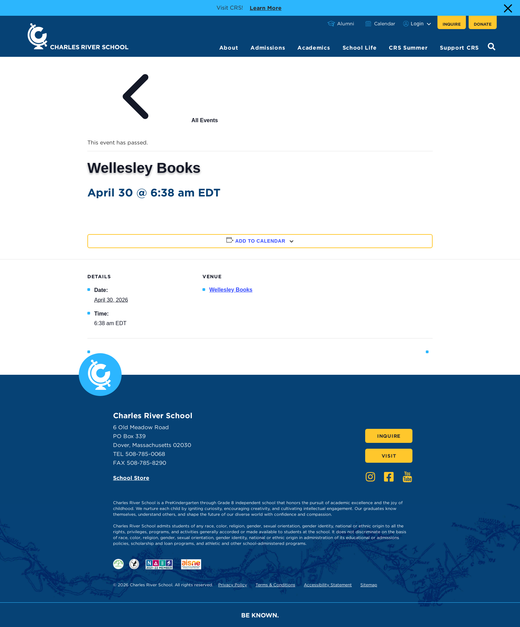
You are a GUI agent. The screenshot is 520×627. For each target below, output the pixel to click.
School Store (131, 478)
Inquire (452, 24)
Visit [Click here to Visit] (389, 456)
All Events (152, 120)
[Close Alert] (507, 7)
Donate (483, 24)
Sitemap (368, 584)
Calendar (384, 23)
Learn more (266, 7)
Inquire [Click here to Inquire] (388, 436)
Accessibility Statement (328, 584)
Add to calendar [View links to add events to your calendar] (260, 241)
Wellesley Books (230, 290)
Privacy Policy (232, 584)
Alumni (345, 23)
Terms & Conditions (275, 584)
